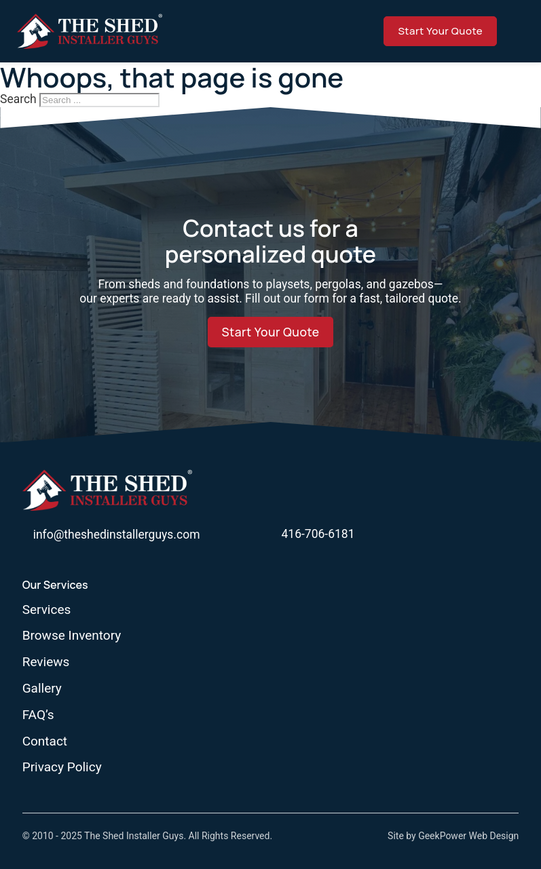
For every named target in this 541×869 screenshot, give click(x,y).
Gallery (42, 688)
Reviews (46, 662)
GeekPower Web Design (468, 835)
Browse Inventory (72, 635)
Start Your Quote (440, 31)
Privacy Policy (62, 767)
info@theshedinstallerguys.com (116, 534)
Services (46, 609)
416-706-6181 (318, 534)
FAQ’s (38, 715)
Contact (44, 741)
